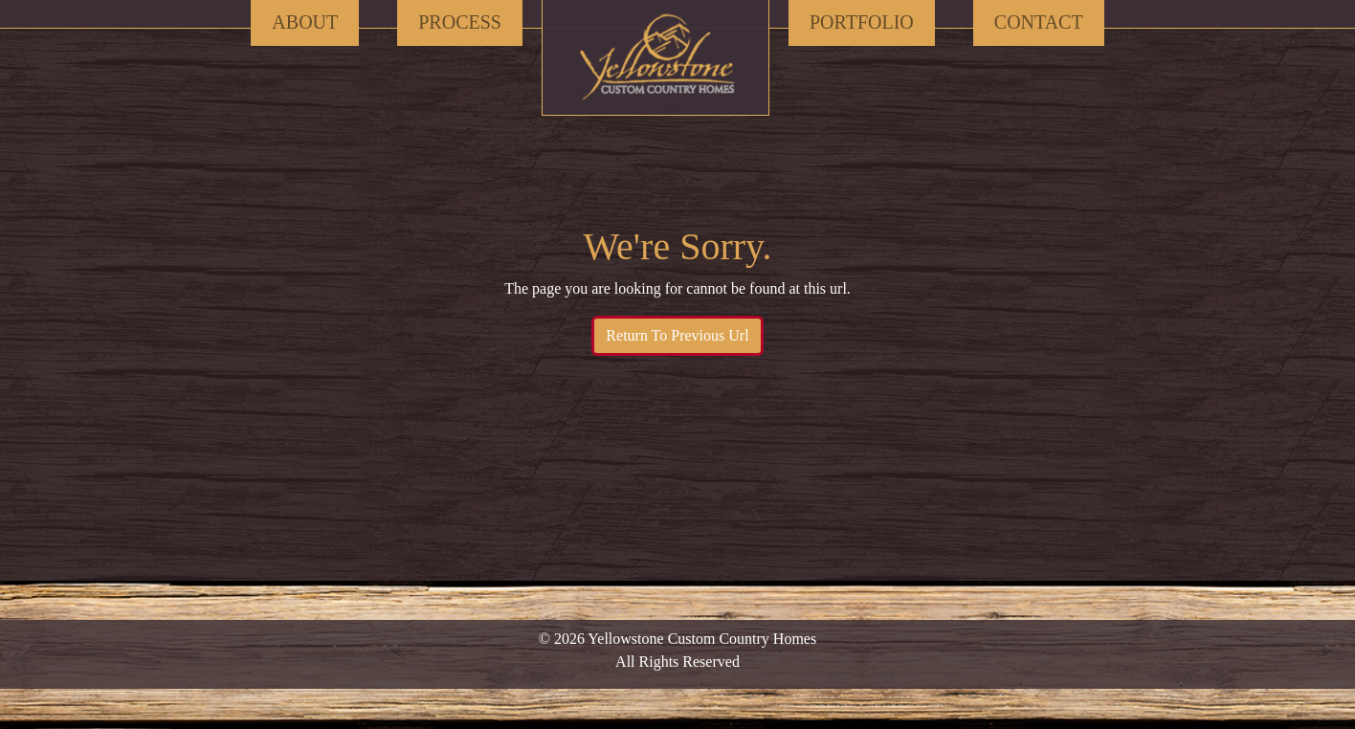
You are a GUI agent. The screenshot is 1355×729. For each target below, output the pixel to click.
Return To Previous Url (677, 335)
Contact (1038, 22)
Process (459, 22)
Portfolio (862, 22)
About (305, 22)
